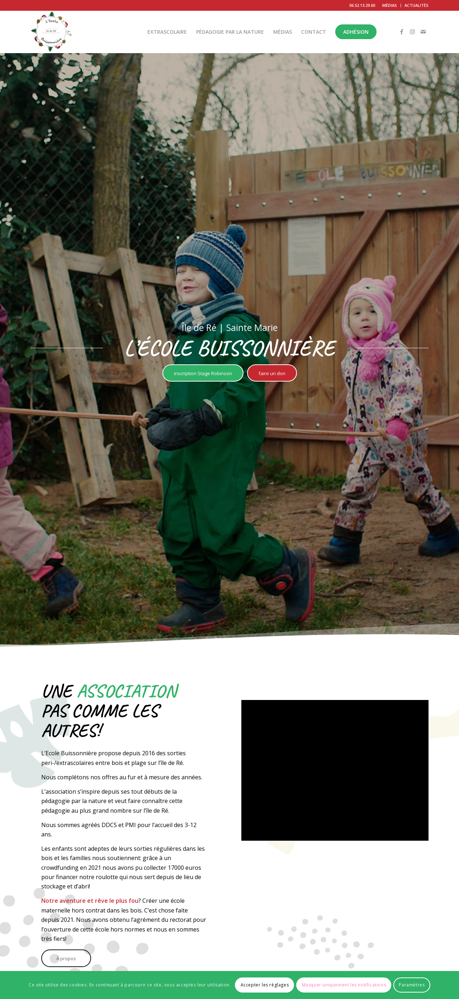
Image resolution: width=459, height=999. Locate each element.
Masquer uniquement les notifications (344, 985)
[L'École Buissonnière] (51, 32)
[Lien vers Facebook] (401, 31)
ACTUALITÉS (416, 5)
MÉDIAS (389, 5)
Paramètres (412, 985)
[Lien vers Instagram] (412, 31)
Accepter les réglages (265, 985)
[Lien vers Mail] (423, 31)
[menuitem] (390, 5)
